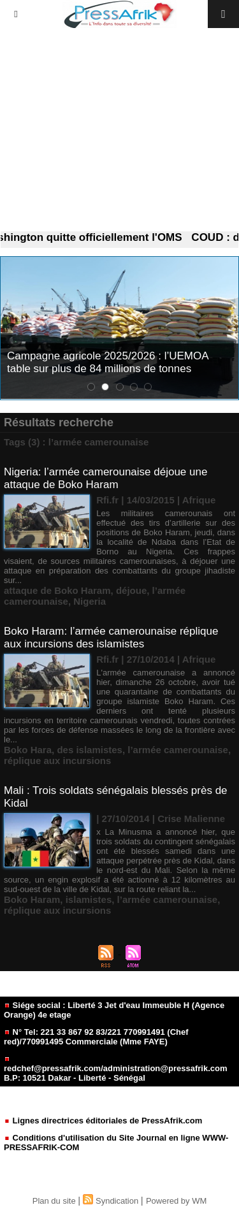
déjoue (131, 590)
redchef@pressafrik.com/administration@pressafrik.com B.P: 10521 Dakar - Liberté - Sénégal (115, 1069)
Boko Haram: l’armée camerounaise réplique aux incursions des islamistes (111, 637)
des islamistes (89, 749)
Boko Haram (32, 899)
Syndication (117, 1201)
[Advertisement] (119, 130)
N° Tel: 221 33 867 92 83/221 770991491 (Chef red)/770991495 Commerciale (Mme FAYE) (96, 1036)
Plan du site (54, 1201)
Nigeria (89, 601)
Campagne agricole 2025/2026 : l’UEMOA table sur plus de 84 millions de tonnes (107, 362)
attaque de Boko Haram (57, 590)
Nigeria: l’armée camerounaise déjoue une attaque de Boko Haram (105, 478)
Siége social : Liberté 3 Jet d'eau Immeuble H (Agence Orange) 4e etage (114, 1010)
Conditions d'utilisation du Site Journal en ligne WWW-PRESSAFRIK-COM (116, 1142)
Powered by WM (176, 1201)
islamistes (89, 899)
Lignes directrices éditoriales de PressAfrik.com (103, 1120)
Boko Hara (28, 749)
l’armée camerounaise (177, 749)
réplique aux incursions (57, 760)
